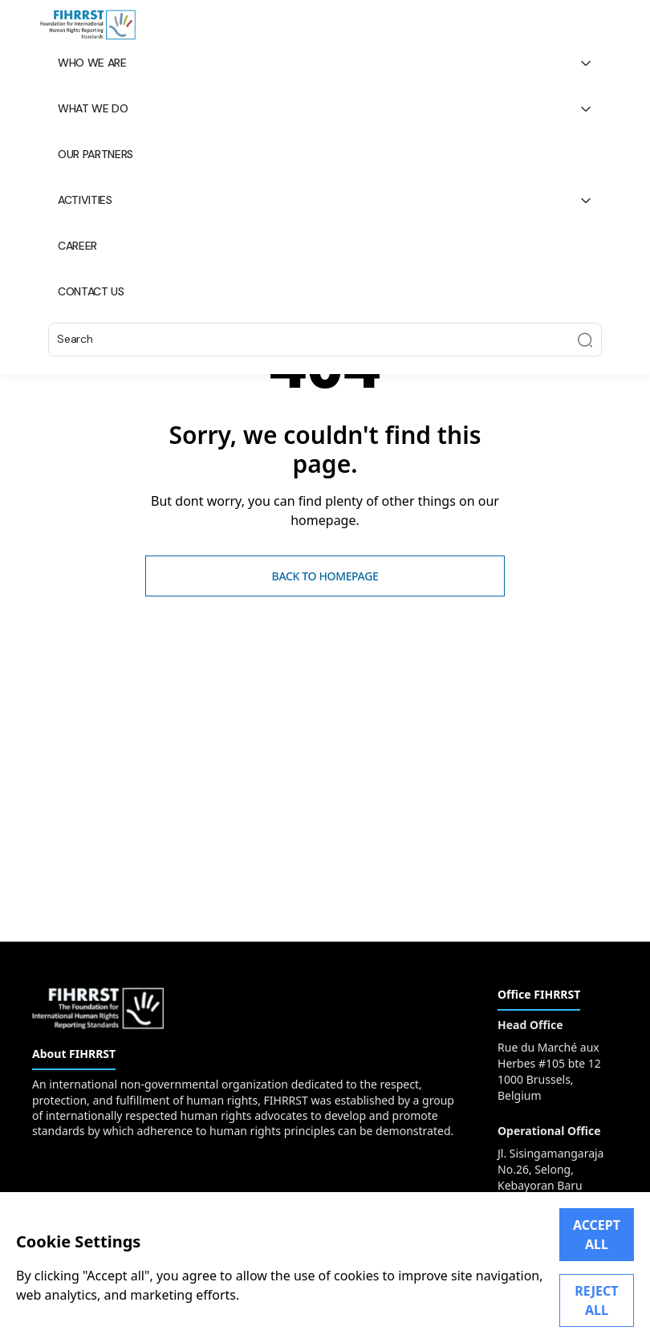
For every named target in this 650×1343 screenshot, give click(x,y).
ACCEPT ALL (596, 1234)
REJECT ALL (596, 1300)
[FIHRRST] (88, 25)
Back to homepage (325, 576)
